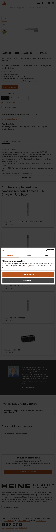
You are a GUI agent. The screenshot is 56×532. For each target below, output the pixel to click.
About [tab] (46, 255)
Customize (28, 280)
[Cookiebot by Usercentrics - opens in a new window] (45, 250)
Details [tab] (28, 255)
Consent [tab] (10, 255)
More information (24, 267)
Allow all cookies (28, 274)
